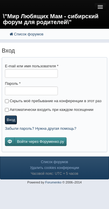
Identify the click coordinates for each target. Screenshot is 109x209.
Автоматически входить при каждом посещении (49, 109)
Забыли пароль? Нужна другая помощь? (40, 128)
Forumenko (53, 182)
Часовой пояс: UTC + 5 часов (54, 174)
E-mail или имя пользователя (31, 66)
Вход (11, 120)
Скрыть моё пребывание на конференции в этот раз (53, 101)
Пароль (13, 83)
